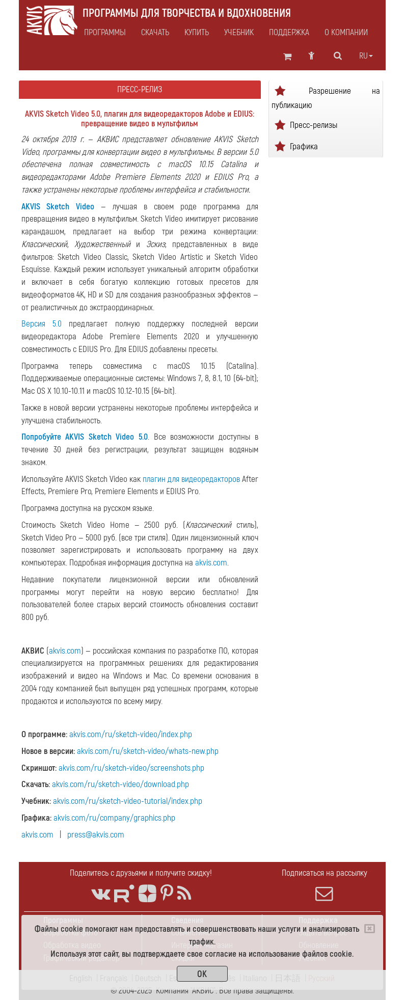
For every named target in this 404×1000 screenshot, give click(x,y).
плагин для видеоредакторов (191, 479)
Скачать (155, 33)
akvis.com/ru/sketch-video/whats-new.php (148, 751)
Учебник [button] (239, 33)
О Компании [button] (346, 33)
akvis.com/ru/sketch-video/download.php (120, 784)
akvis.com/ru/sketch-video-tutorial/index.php (127, 801)
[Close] (369, 928)
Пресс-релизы (313, 124)
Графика (304, 146)
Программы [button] (105, 33)
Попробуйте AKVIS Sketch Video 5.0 (84, 436)
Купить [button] (196, 33)
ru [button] (366, 56)
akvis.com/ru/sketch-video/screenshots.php (131, 768)
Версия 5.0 (41, 323)
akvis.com (211, 562)
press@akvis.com (95, 834)
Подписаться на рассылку (324, 885)
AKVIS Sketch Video (58, 206)
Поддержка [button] (289, 33)
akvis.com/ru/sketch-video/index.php (130, 734)
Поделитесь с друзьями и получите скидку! (141, 873)
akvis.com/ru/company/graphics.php (114, 818)
